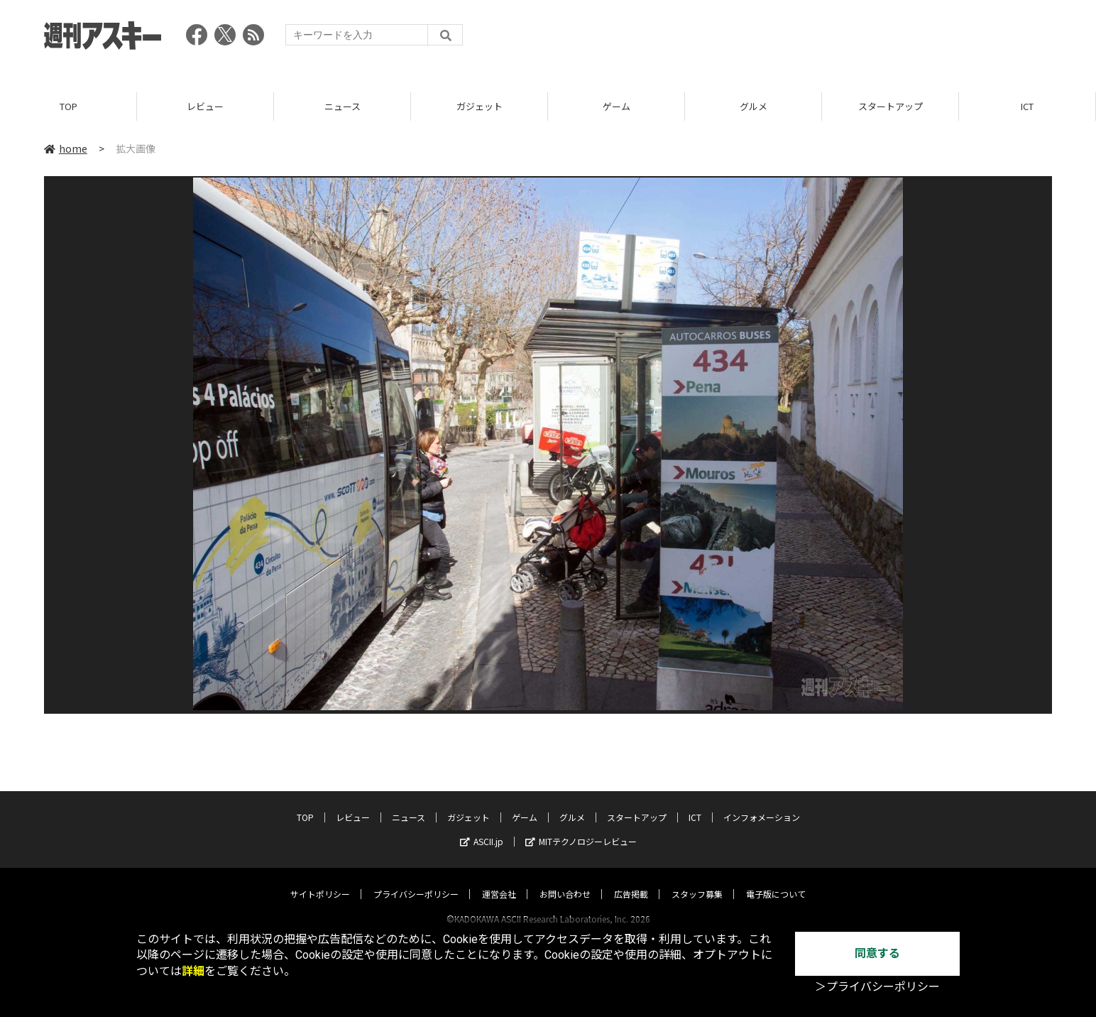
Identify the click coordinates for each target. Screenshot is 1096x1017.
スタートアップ (890, 106)
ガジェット (479, 106)
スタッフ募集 (697, 880)
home (65, 148)
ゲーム (616, 106)
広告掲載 (631, 880)
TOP (68, 106)
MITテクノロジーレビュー (581, 828)
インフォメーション (761, 804)
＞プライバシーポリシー (877, 987)
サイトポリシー (320, 880)
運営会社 (499, 880)
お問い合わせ (565, 880)
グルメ (753, 106)
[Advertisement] (793, 39)
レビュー (205, 106)
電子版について (776, 880)
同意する (877, 953)
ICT (1027, 106)
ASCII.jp (481, 828)
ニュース (342, 106)
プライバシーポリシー (416, 880)
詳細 (193, 971)
